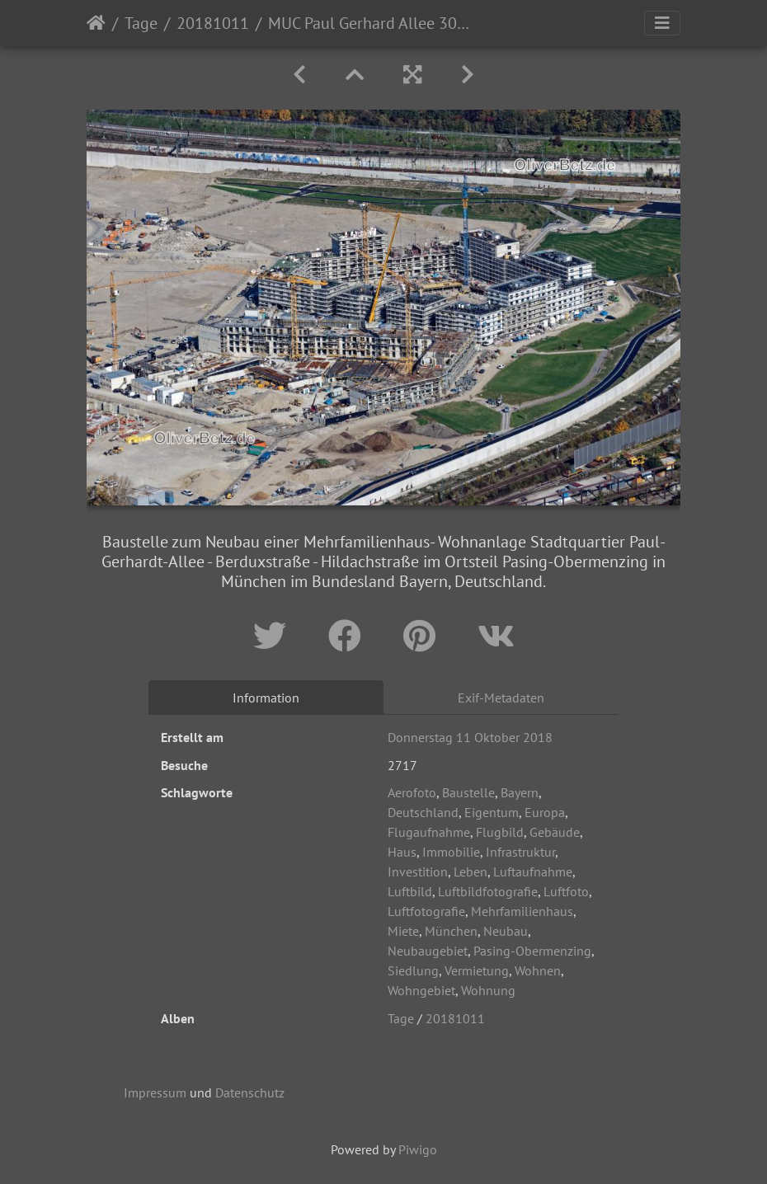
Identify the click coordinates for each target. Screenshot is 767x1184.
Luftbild (410, 891)
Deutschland (423, 812)
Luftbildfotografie (488, 891)
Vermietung (477, 970)
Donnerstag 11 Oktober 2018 (470, 737)
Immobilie (451, 851)
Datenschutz (250, 1092)
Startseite (96, 23)
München (451, 931)
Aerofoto (412, 792)
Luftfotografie (426, 911)
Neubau (505, 931)
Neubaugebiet (428, 950)
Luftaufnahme (532, 871)
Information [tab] (266, 697)
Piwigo (417, 1149)
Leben (470, 871)
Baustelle (468, 792)
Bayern (520, 792)
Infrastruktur (520, 851)
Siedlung (413, 970)
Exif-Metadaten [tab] (501, 697)
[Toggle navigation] (662, 23)
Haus (402, 851)
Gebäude (554, 832)
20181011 (212, 23)
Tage (141, 23)
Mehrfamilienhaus (522, 911)
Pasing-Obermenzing (532, 950)
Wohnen (538, 970)
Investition (418, 871)
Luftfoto (566, 891)
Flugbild (500, 832)
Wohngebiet (421, 990)
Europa (545, 812)
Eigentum (491, 812)
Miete (403, 931)
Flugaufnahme (429, 832)
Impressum (155, 1092)
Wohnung (488, 990)
